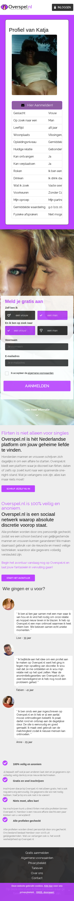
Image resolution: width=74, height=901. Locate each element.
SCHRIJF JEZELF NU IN (18, 489)
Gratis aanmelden (37, 853)
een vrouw (22, 315)
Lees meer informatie (37, 409)
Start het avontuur (18, 578)
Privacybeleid (37, 863)
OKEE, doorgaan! (45, 892)
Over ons (37, 873)
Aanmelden (37, 386)
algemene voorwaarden (41, 373)
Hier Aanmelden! (37, 105)
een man (52, 315)
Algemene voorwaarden (37, 858)
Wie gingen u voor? (37, 268)
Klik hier (48, 886)
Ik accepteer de (32, 373)
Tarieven (37, 868)
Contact (37, 878)
